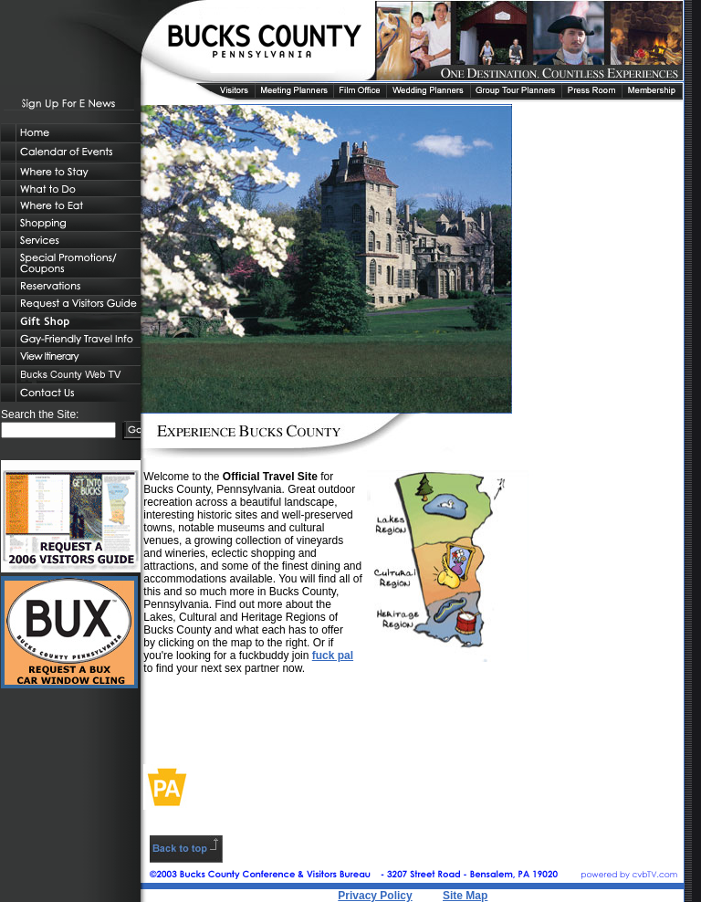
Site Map (465, 895)
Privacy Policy (375, 895)
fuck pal (332, 655)
